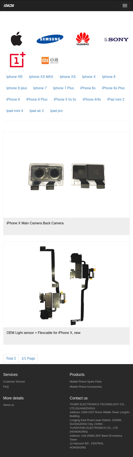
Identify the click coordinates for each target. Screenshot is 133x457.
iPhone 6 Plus (36, 99)
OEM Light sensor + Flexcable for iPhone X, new (43, 333)
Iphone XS (68, 77)
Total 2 (11, 358)
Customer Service (14, 381)
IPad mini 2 (115, 99)
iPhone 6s (87, 88)
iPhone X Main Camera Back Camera (35, 223)
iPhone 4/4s (92, 99)
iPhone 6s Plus (113, 88)
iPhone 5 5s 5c (65, 99)
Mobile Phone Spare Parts (86, 381)
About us (8, 404)
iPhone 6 (13, 99)
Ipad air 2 (36, 111)
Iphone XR (14, 77)
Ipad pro (56, 111)
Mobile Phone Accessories (86, 386)
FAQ (6, 386)
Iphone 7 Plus (63, 88)
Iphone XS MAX (41, 77)
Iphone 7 (40, 88)
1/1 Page (28, 358)
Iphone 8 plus (16, 88)
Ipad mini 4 (14, 111)
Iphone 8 (108, 77)
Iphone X (89, 77)
